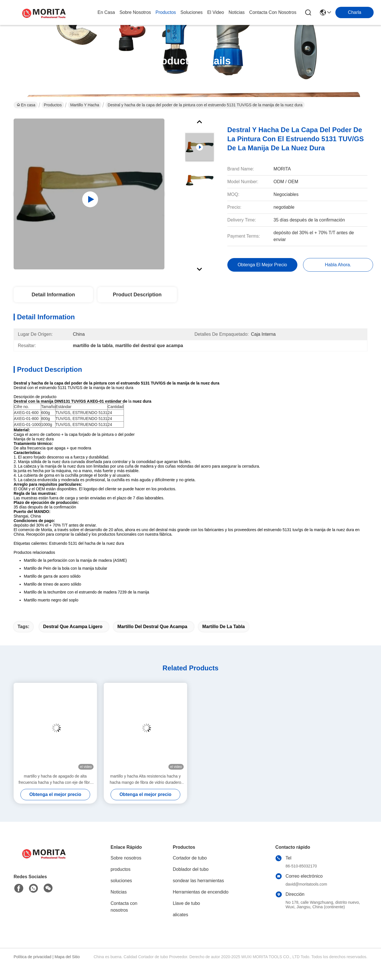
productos (166, 12)
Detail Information (53, 294)
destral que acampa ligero (72, 626)
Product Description (137, 294)
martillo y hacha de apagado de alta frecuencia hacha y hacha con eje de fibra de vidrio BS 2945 (55, 779)
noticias (236, 12)
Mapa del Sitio (67, 956)
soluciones (192, 12)
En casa (106, 12)
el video (215, 12)
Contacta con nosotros (124, 907)
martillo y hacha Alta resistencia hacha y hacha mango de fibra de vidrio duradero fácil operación (145, 779)
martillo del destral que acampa (152, 626)
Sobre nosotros (126, 858)
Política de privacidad (32, 956)
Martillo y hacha (84, 105)
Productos (53, 105)
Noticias (119, 892)
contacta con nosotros (272, 12)
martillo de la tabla (223, 626)
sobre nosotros (135, 12)
